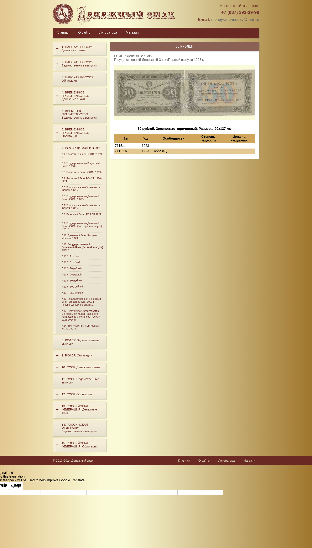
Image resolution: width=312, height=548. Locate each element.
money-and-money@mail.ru (235, 19)
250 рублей (76, 292)
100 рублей (76, 286)
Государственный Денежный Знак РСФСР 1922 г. (80, 198)
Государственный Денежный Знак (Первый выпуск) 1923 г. (82, 247)
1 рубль (74, 256)
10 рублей (76, 268)
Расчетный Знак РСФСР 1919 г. (84, 172)
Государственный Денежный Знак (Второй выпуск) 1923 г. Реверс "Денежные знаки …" (81, 301)
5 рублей (75, 262)
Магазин (132, 32)
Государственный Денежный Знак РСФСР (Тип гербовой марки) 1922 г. (82, 226)
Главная (63, 32)
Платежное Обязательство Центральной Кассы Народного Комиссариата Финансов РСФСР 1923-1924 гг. (81, 315)
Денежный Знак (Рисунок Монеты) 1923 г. (79, 237)
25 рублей (76, 274)
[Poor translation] (16, 486)
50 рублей (76, 280)
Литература (108, 32)
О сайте (84, 32)
